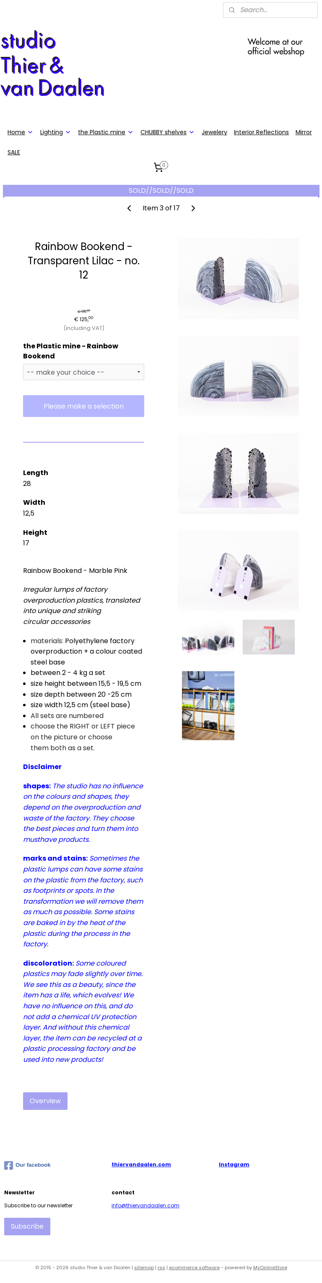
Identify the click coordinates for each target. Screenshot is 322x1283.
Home (21, 132)
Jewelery (214, 132)
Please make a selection (84, 406)
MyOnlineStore (270, 1267)
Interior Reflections (261, 132)
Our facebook (27, 1165)
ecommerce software (194, 1267)
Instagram (234, 1164)
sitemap (144, 1267)
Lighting (55, 132)
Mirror (304, 132)
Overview (45, 1101)
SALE (14, 152)
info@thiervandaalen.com (145, 1205)
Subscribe (27, 1226)
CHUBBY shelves (167, 132)
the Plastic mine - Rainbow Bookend (70, 351)
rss (161, 1267)
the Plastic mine (106, 132)
